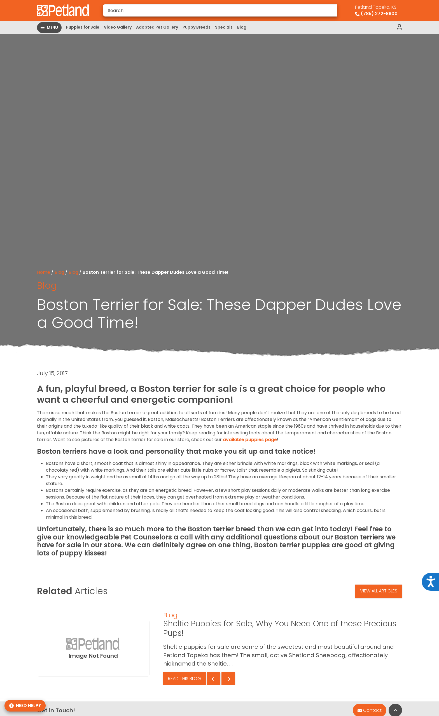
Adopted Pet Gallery (157, 27)
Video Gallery (118, 27)
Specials (224, 27)
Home (43, 272)
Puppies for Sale (82, 27)
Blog (241, 27)
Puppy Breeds (197, 27)
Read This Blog (184, 678)
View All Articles (378, 591)
